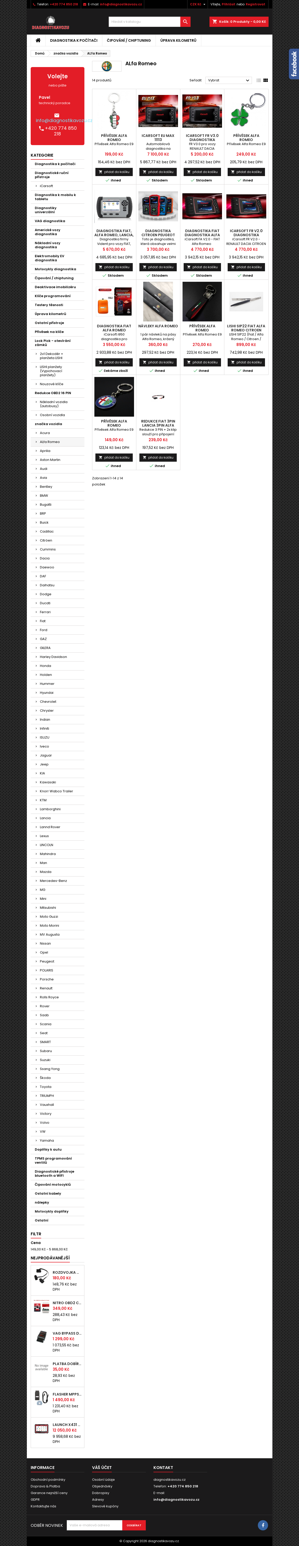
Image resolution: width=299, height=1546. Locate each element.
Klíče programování (53, 296)
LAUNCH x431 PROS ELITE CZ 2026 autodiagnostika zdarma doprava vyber (67, 1425)
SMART (45, 1042)
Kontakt (163, 1468)
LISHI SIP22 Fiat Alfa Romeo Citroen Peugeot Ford (246, 330)
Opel (44, 952)
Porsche (47, 979)
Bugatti (45, 504)
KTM (43, 800)
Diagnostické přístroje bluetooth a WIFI (54, 1173)
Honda (45, 665)
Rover (45, 1006)
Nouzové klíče (51, 384)
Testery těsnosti (49, 304)
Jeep (44, 764)
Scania (45, 1024)
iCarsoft (46, 185)
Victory (45, 1113)
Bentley (46, 486)
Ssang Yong (50, 1068)
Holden (46, 674)
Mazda (45, 871)
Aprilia (45, 450)
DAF (43, 576)
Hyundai (46, 692)
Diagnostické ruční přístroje (52, 174)
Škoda (45, 1077)
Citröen (46, 540)
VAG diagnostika (50, 221)
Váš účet (102, 1468)
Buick (44, 522)
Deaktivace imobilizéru (55, 287)
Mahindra (48, 853)
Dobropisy (100, 1492)
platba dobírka (67, 1364)
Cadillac (47, 531)
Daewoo (47, 567)
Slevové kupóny (105, 1506)
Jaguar (46, 755)
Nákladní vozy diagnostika (47, 245)
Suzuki (45, 1059)
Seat (44, 1033)
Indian (45, 719)
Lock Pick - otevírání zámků (53, 342)
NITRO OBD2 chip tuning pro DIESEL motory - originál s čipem (67, 1303)
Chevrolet (48, 701)
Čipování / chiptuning (129, 40)
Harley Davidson (53, 656)
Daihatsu (47, 585)
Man (43, 862)
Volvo (44, 1122)
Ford (43, 630)
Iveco (44, 746)
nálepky (42, 1202)
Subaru (46, 1050)
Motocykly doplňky (52, 1211)
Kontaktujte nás (43, 1506)
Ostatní (41, 1220)
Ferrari (45, 612)
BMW (44, 495)
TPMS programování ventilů (53, 1160)
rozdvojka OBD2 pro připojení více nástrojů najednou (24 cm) (67, 1272)
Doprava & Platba (45, 1486)
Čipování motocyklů (53, 1184)
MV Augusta (50, 934)
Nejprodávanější (50, 1258)
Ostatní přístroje (49, 322)
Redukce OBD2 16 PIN (53, 393)
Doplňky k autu (48, 1149)
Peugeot (47, 961)
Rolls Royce (49, 997)
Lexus (44, 836)
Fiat (43, 621)
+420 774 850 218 (64, 4)
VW (43, 1131)
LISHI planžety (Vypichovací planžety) (51, 370)
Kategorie (42, 155)
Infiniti (44, 728)
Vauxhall (47, 1104)
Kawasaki (48, 782)
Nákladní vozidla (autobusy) (54, 403)
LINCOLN (46, 844)
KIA (42, 773)
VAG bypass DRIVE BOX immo (67, 1333)
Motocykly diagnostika (55, 269)
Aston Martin (50, 459)
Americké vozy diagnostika (47, 232)
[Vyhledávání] (150, 22)
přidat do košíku (114, 172)
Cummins (48, 549)
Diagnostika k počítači (73, 40)
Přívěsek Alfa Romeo (114, 137)
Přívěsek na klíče (49, 331)
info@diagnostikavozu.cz (121, 4)
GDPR (35, 1499)
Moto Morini (49, 925)
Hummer (47, 683)
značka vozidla (48, 423)
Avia (43, 477)
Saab (44, 1015)
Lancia (45, 818)
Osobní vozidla (52, 415)
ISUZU (44, 737)
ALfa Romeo (50, 441)
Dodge (45, 594)
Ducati (45, 603)
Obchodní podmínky (48, 1479)
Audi (43, 468)
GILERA (45, 647)
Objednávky (102, 1486)
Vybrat (229, 81)
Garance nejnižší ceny (49, 1492)
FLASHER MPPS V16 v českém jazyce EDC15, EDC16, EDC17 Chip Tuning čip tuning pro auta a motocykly (67, 1394)
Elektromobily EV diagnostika (49, 258)
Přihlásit (228, 4)
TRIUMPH (47, 1095)
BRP (43, 513)
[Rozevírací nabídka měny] (198, 4)
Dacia (45, 558)
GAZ (43, 638)
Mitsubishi (48, 907)
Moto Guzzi (49, 916)
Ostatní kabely (48, 1193)
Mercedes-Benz (53, 880)
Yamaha (47, 1140)
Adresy (98, 1499)
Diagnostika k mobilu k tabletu (55, 196)
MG (42, 889)
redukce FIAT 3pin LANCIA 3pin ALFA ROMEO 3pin (158, 425)
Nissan (45, 943)
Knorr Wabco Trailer (56, 791)
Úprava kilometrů (178, 40)
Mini (43, 898)
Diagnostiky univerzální (46, 210)
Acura (45, 432)
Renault (46, 988)
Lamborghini (50, 809)
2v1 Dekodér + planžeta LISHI (51, 355)
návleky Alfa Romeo (158, 326)
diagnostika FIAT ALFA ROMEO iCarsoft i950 (114, 330)
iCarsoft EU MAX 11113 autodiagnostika (158, 139)
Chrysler (47, 710)
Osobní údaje (103, 1479)
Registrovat (255, 4)
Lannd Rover (50, 827)
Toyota (45, 1086)
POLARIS (46, 970)
